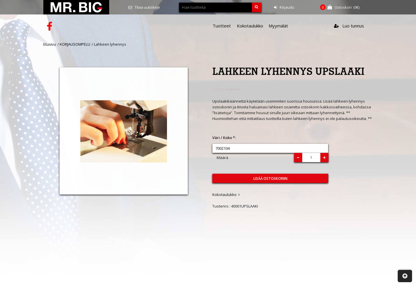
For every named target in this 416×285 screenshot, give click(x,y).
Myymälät (278, 26)
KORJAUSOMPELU (75, 44)
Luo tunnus (349, 26)
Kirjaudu (284, 7)
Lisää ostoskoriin (270, 178)
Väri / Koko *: (224, 137)
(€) (339, 7)
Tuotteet (222, 26)
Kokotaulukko (250, 26)
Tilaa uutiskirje (144, 7)
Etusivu (49, 44)
